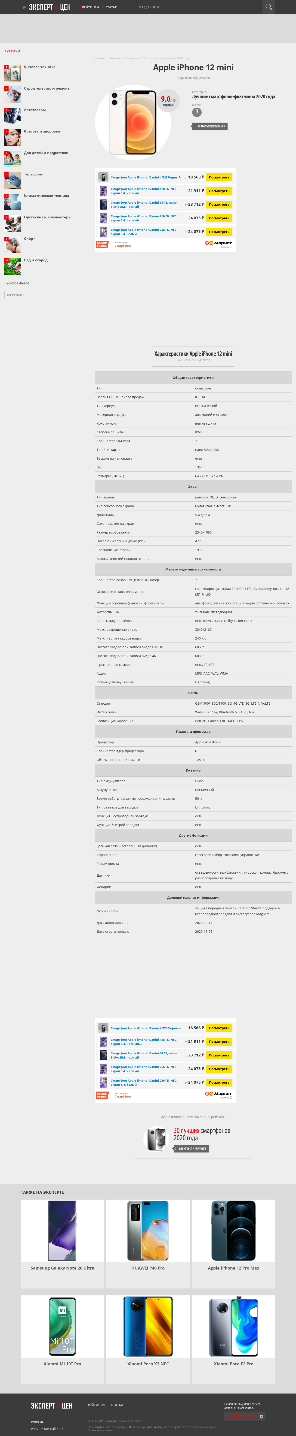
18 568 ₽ (194, 177)
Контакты (136, 1421)
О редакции (149, 7)
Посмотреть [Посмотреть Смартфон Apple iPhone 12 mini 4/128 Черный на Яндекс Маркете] (219, 177)
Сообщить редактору (242, 1416)
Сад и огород (36, 260)
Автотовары (35, 109)
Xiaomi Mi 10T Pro (62, 1364)
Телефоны (33, 174)
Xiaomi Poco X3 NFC (148, 1364)
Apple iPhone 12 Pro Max (233, 1268)
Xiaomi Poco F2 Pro (233, 1364)
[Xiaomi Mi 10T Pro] (62, 1326)
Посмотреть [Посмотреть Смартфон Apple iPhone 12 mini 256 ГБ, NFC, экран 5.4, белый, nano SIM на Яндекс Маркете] (219, 231)
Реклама (37, 1422)
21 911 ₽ (194, 190)
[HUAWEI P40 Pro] (148, 1231)
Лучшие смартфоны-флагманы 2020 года (233, 96)
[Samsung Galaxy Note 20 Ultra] (62, 1231)
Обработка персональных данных (192, 1427)
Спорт (29, 238)
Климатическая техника (46, 195)
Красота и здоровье (42, 131)
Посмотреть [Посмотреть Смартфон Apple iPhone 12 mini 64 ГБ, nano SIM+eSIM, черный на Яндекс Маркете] (219, 204)
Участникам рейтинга (47, 1428)
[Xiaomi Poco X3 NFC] (148, 1326)
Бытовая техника (40, 66)
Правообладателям (100, 1430)
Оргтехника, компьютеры (47, 217)
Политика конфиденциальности (149, 1427)
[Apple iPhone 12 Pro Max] (233, 1231)
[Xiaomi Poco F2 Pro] (233, 1326)
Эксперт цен (50, 7)
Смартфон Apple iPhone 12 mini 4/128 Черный (146, 177)
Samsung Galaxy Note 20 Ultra (62, 1268)
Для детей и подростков (46, 152)
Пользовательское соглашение (107, 1427)
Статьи (111, 7)
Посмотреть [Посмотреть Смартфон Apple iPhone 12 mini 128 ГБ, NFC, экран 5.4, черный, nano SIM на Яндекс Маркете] (219, 191)
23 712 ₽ (194, 204)
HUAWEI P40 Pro (148, 1268)
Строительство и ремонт (46, 88)
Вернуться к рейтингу (209, 126)
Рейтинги (90, 7)
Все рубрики (16, 295)
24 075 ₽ (194, 217)
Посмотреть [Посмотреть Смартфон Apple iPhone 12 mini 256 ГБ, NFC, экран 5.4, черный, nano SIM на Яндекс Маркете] (219, 218)
